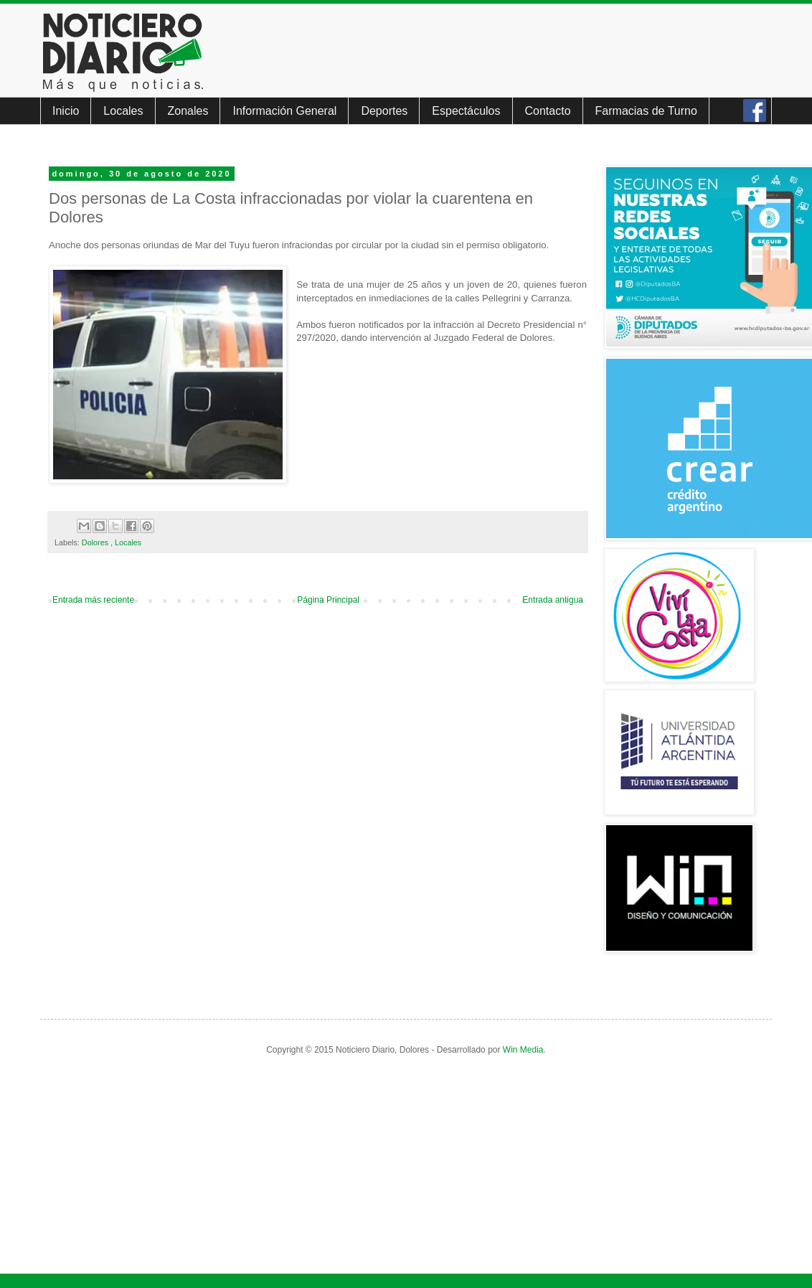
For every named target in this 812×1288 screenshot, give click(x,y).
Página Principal (328, 600)
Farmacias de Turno (646, 111)
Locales (123, 111)
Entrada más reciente (93, 600)
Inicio (65, 111)
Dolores (96, 542)
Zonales (188, 111)
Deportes (384, 111)
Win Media (523, 1050)
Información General (284, 111)
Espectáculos (466, 111)
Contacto (548, 111)
